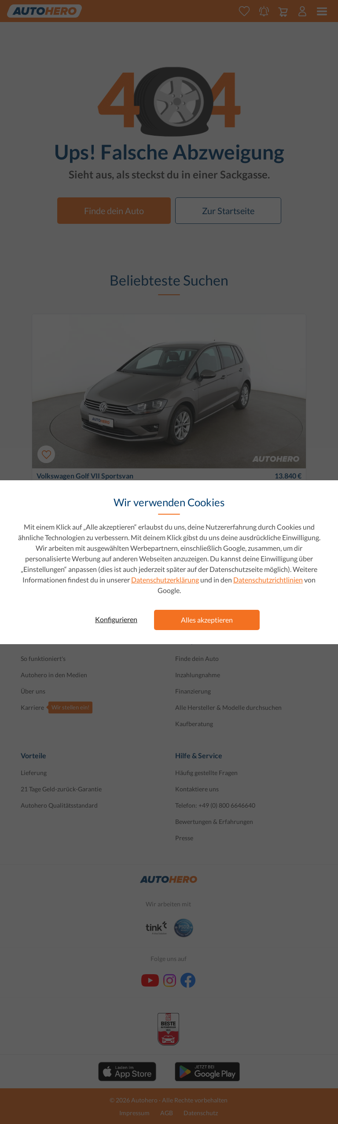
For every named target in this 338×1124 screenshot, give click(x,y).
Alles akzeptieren (207, 620)
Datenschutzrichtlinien (268, 579)
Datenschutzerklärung (165, 579)
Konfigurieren (116, 619)
